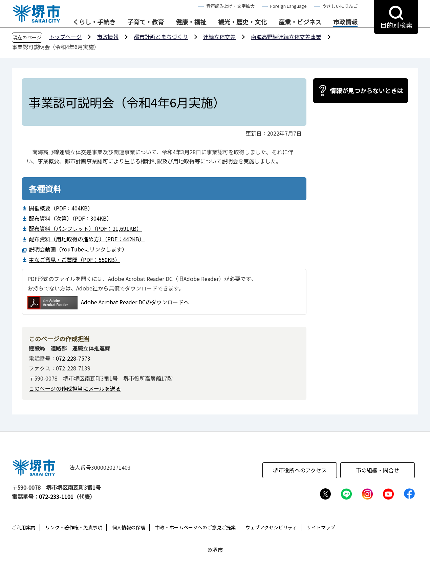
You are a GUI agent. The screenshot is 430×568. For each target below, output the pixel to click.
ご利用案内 (24, 527)
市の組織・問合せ (377, 470)
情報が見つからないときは (366, 90)
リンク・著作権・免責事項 (73, 527)
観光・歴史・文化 (242, 22)
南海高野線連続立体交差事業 (286, 37)
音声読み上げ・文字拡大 (230, 6)
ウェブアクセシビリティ (271, 527)
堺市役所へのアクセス (300, 470)
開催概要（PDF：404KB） (61, 208)
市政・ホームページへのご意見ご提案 (195, 527)
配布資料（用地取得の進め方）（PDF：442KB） (87, 239)
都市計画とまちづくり (161, 37)
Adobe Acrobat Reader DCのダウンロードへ (108, 302)
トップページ (65, 37)
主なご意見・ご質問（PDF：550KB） (74, 260)
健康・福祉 (191, 22)
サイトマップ (321, 527)
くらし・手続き (94, 22)
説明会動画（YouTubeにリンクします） (78, 249)
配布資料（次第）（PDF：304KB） (70, 218)
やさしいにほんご (340, 6)
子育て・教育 (145, 22)
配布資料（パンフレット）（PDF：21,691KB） (85, 228)
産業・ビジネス (300, 22)
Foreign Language (288, 6)
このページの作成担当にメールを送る (75, 388)
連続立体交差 (219, 37)
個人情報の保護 (128, 527)
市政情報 (345, 22)
